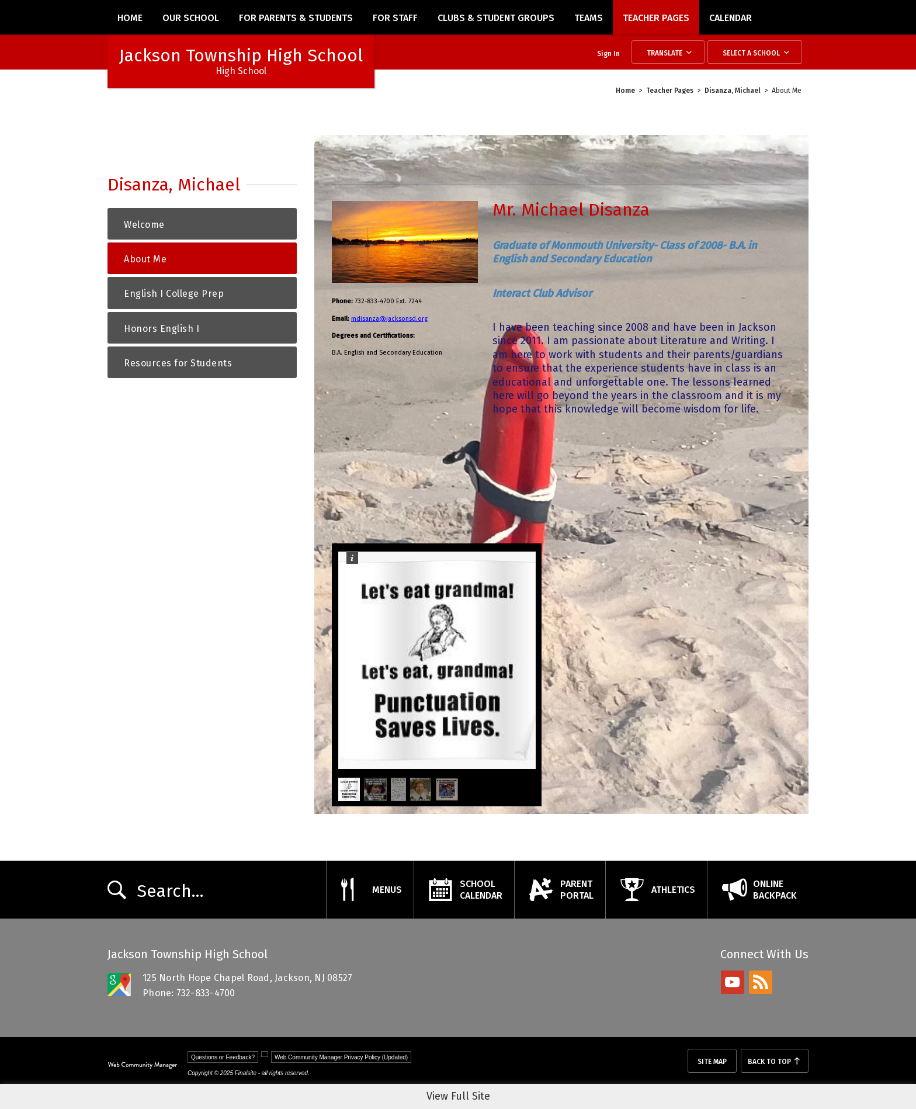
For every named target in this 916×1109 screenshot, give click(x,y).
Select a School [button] (751, 53)
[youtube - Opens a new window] (732, 982)
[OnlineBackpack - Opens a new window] (758, 890)
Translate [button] (664, 53)
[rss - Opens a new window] (760, 982)
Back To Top (769, 1062)
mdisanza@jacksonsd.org (389, 319)
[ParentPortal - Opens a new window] (559, 890)
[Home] (129, 17)
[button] (362, 660)
